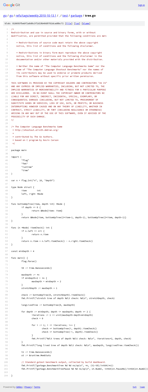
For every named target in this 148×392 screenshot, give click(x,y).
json (142, 386)
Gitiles (19, 386)
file (68, 23)
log (77, 23)
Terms (37, 386)
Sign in (141, 5)
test (65, 15)
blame (86, 23)
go (5, 15)
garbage (76, 15)
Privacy (28, 386)
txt (134, 386)
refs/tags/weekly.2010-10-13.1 (36, 15)
